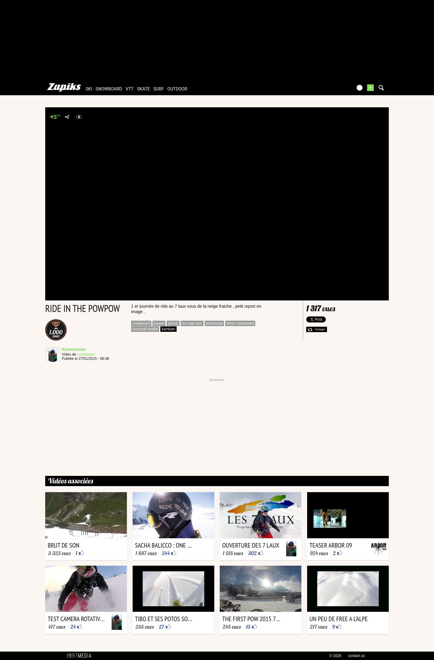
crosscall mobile (145, 329)
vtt (130, 89)
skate (143, 89)
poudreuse (214, 323)
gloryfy (173, 323)
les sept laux (192, 323)
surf (158, 89)
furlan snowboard (240, 323)
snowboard (109, 89)
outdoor (177, 89)
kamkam (168, 329)
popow (159, 323)
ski (89, 89)
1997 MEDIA (81, 656)
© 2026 (335, 656)
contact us (356, 656)
